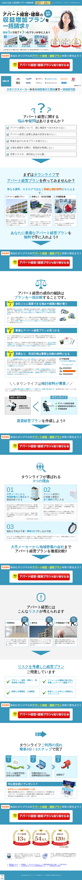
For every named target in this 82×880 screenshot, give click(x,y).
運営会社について (13, 864)
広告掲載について (13, 865)
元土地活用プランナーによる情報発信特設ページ (33, 865)
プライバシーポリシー (34, 864)
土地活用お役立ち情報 (54, 865)
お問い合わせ (63, 864)
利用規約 (23, 864)
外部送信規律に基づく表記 (50, 864)
